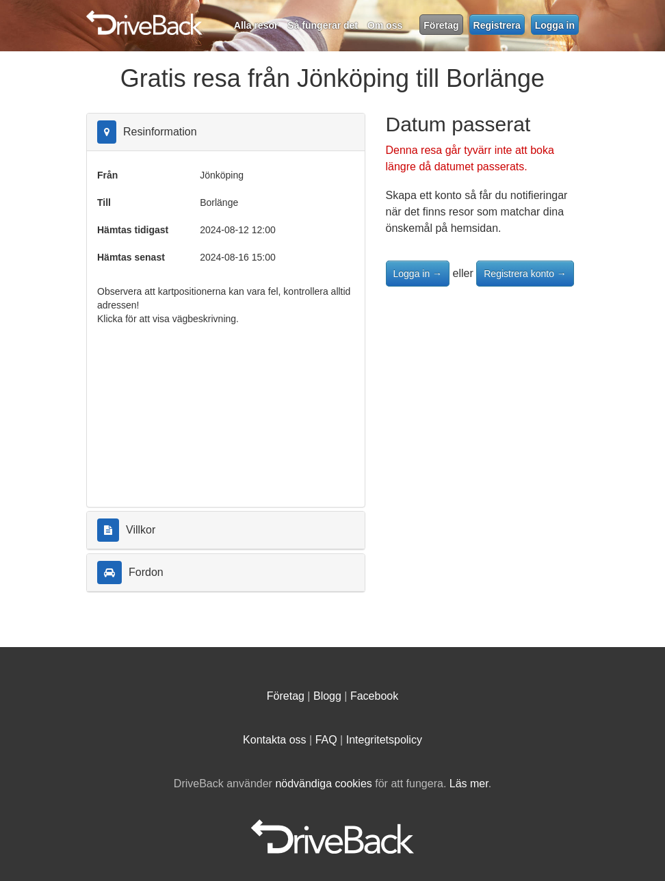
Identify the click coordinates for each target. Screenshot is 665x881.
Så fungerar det (322, 25)
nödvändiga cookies (323, 783)
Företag (440, 25)
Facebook (374, 696)
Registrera (497, 25)
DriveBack (283, 17)
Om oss (384, 25)
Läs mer (468, 783)
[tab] (226, 132)
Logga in (555, 25)
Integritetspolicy (384, 740)
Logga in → (418, 273)
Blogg (327, 696)
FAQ (326, 740)
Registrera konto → (525, 273)
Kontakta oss (275, 740)
